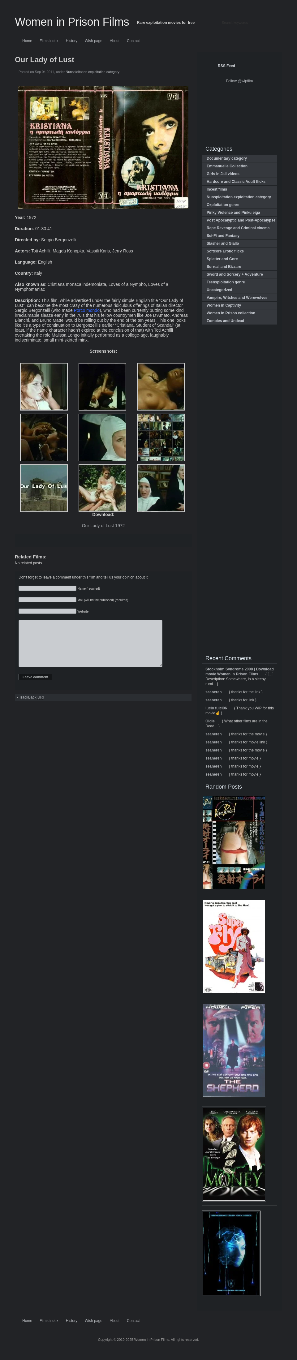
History (71, 41)
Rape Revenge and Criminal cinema (238, 228)
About (114, 41)
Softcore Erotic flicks (225, 251)
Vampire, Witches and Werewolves (237, 297)
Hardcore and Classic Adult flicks (236, 181)
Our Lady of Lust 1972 (103, 525)
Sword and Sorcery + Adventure (235, 274)
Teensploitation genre (226, 282)
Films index (49, 41)
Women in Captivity (224, 305)
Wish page (93, 41)
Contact (133, 41)
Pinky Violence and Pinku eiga (233, 212)
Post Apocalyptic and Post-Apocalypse (241, 220)
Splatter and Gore (222, 259)
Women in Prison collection (231, 313)
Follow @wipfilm (239, 81)
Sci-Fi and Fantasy (223, 236)
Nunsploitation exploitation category (92, 72)
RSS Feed (226, 66)
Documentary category (227, 158)
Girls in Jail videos (223, 174)
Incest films (217, 189)
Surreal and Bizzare (224, 267)
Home (27, 41)
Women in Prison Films (72, 21)
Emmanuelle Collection (227, 166)
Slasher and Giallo (223, 243)
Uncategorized (219, 290)
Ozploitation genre (223, 205)
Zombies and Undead (225, 321)
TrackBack (31, 706)
